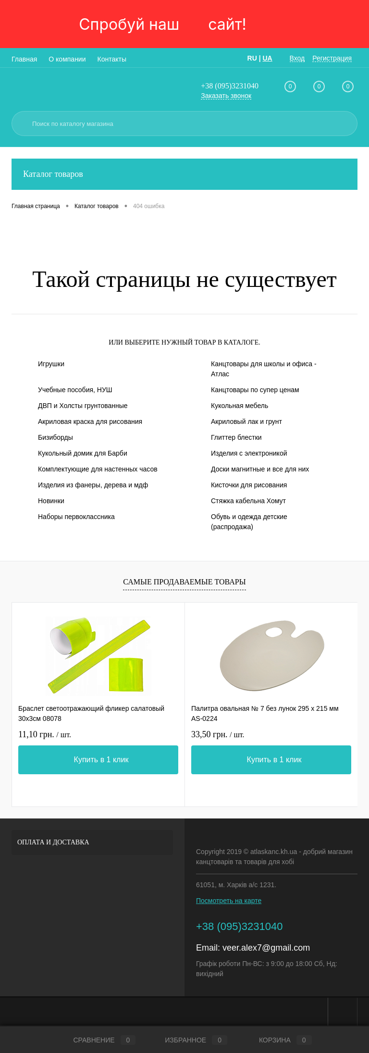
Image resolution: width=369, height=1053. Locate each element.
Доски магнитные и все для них (260, 469)
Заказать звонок (226, 95)
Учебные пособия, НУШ (75, 390)
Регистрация (332, 58)
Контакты (112, 59)
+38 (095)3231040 (229, 86)
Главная (24, 59)
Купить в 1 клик (101, 760)
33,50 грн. (218, 734)
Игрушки (51, 364)
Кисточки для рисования (249, 485)
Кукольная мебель (239, 405)
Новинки (51, 501)
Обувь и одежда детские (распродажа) (249, 522)
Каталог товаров (184, 174)
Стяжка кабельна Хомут (248, 501)
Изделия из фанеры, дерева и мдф (93, 485)
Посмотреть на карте (228, 900)
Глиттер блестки (236, 437)
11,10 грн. (44, 734)
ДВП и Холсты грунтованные (83, 405)
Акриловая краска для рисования (90, 421)
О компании (67, 59)
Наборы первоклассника (76, 516)
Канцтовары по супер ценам (255, 390)
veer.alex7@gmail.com (266, 948)
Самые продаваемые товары (184, 582)
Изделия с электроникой (249, 453)
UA (267, 58)
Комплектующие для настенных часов (98, 469)
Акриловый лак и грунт (246, 421)
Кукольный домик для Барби (82, 453)
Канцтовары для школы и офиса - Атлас (264, 369)
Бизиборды (55, 437)
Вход (297, 58)
